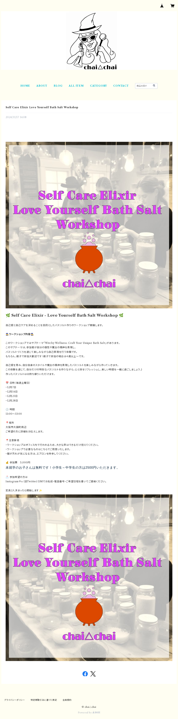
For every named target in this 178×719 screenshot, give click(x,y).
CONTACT (121, 85)
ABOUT (41, 85)
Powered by (89, 712)
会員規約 (67, 700)
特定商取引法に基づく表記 (44, 700)
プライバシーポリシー (14, 700)
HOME (25, 85)
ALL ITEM (76, 85)
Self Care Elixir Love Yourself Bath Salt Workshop (42, 107)
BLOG (58, 85)
